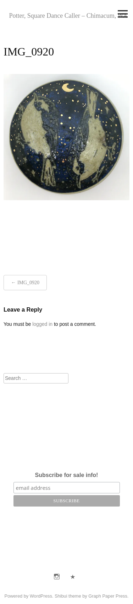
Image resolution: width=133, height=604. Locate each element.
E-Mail (72, 576)
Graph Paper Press (107, 596)
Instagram (56, 576)
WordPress (41, 596)
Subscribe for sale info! (66, 475)
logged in (42, 324)
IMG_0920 (28, 282)
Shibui (61, 596)
